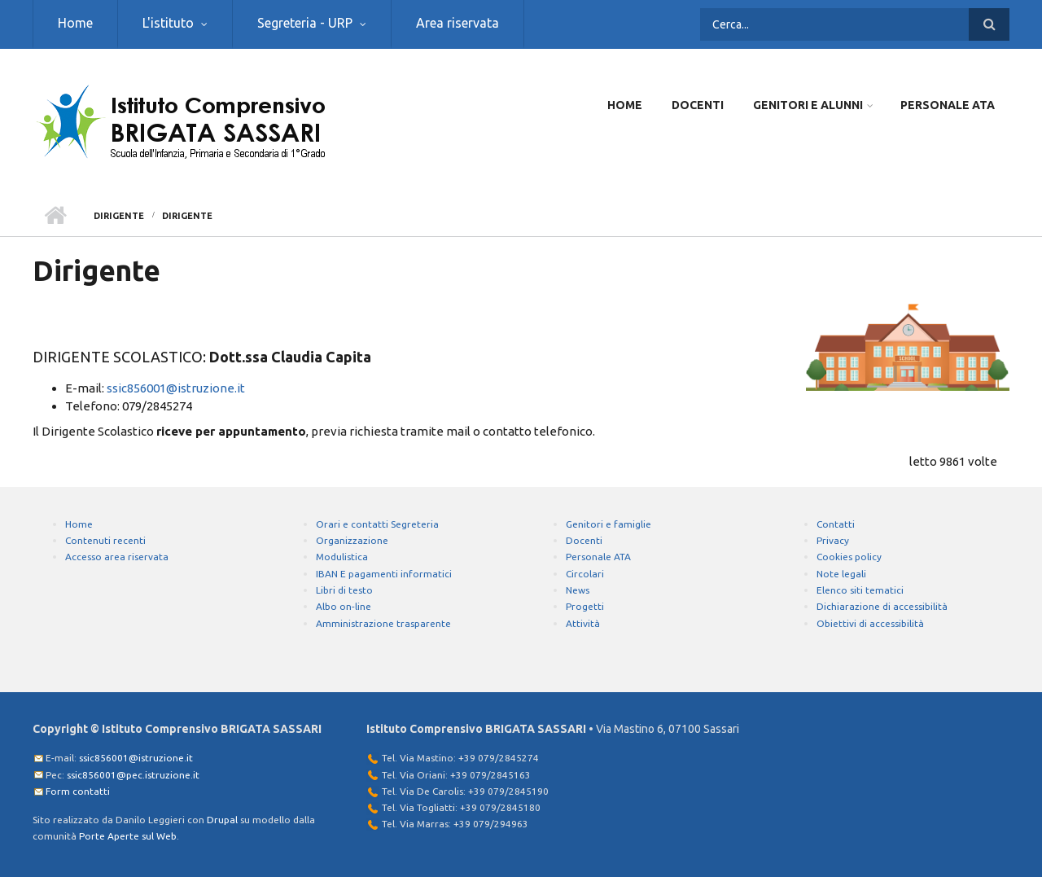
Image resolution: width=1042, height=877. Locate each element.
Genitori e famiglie (608, 524)
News (577, 590)
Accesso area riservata (117, 556)
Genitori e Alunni (808, 105)
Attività (583, 623)
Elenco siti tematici (860, 590)
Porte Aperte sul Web (128, 836)
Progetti (585, 606)
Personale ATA (947, 105)
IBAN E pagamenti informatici (384, 573)
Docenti (698, 105)
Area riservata (457, 22)
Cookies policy (849, 556)
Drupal (222, 819)
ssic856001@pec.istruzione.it (133, 775)
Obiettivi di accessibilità (870, 623)
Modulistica (342, 556)
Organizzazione (352, 540)
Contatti (836, 524)
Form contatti (78, 791)
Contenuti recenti (105, 540)
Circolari (585, 573)
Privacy (833, 540)
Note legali (841, 573)
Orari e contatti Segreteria (377, 524)
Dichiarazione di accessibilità (882, 606)
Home (75, 22)
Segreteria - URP (304, 22)
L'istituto (168, 22)
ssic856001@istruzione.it (176, 388)
